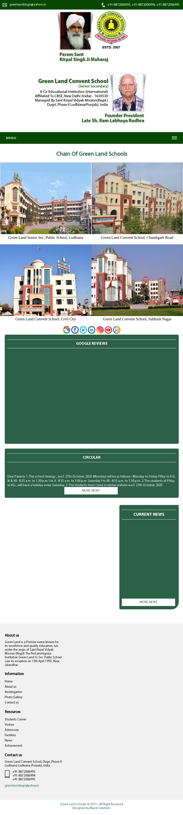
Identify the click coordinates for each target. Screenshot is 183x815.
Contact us (12, 702)
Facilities (10, 735)
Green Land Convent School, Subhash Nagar (137, 319)
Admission (12, 730)
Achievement (13, 745)
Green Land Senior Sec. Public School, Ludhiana (45, 238)
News (8, 740)
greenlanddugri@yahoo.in (28, 4)
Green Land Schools (73, 804)
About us (10, 686)
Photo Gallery (13, 697)
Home (9, 681)
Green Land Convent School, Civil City (45, 319)
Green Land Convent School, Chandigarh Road (137, 238)
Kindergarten (13, 692)
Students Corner (15, 719)
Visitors (9, 724)
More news (91, 491)
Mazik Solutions (100, 808)
